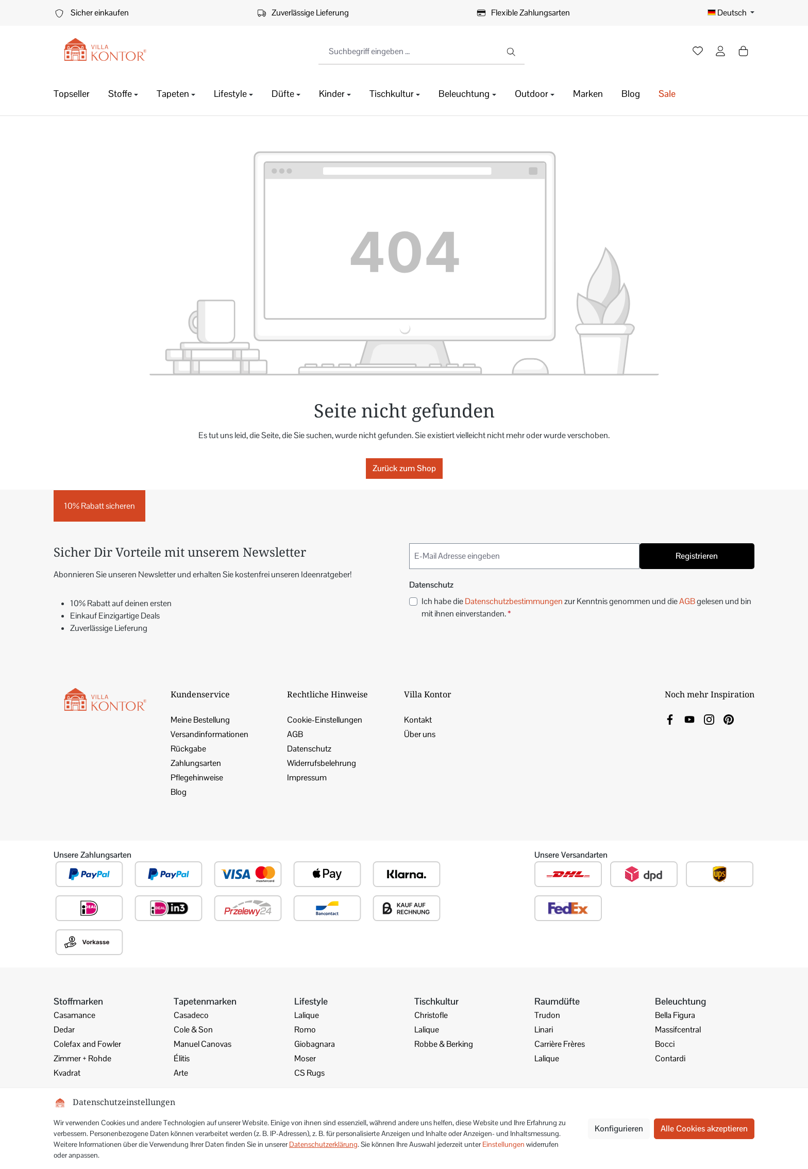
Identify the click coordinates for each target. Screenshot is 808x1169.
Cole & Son (193, 1029)
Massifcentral (678, 1029)
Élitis (182, 1058)
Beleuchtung (680, 1001)
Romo (305, 1029)
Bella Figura (675, 1015)
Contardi (670, 1058)
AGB (687, 601)
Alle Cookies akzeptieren (704, 1128)
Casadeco (191, 1015)
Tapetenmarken (205, 1001)
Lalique (306, 1015)
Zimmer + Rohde (82, 1058)
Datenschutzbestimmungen (514, 601)
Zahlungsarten (196, 763)
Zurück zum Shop (404, 468)
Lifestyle (311, 1001)
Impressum (307, 777)
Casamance (74, 1015)
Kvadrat (67, 1072)
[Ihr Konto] (720, 52)
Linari (543, 1029)
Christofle (431, 1015)
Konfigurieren (619, 1128)
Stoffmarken (78, 1001)
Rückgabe (188, 748)
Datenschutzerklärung (323, 1144)
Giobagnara (314, 1044)
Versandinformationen (209, 734)
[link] (670, 718)
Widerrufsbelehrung (321, 763)
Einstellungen (503, 1144)
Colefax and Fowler (87, 1044)
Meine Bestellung (200, 719)
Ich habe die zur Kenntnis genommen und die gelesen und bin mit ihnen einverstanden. (586, 607)
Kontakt (418, 719)
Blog (179, 792)
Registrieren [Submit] (697, 555)
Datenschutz (309, 748)
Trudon (547, 1015)
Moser (305, 1058)
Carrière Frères (559, 1044)
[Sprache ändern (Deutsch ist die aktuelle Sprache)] (731, 13)
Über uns (419, 734)
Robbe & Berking (443, 1044)
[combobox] (409, 51)
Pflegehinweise (197, 777)
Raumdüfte (557, 1001)
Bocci (665, 1044)
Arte (181, 1072)
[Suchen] (512, 51)
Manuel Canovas (202, 1044)
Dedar (64, 1029)
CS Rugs (309, 1072)
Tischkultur (436, 1001)
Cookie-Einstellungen (324, 719)
